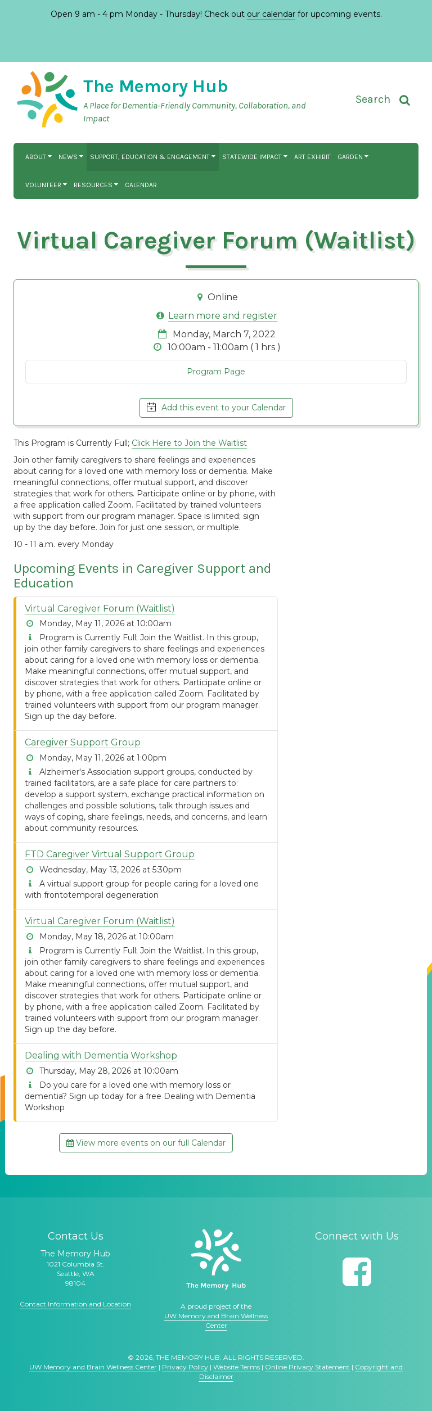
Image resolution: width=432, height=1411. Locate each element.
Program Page (216, 372)
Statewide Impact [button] (254, 157)
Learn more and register (222, 315)
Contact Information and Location (75, 1304)
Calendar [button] (141, 185)
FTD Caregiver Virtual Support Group (110, 854)
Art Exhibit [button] (312, 157)
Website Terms (236, 1367)
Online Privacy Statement (307, 1367)
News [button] (70, 157)
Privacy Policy (185, 1367)
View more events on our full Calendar (146, 1143)
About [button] (38, 157)
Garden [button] (353, 157)
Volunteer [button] (46, 185)
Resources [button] (96, 185)
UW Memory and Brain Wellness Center (93, 1367)
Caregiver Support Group (83, 742)
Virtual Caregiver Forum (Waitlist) (100, 608)
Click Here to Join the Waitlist (189, 443)
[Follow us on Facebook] (357, 1271)
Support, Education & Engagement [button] (152, 157)
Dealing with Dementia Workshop (101, 1055)
